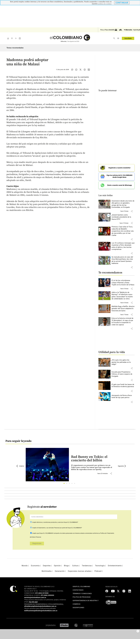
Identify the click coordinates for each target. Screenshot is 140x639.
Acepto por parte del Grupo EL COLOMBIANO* (57, 527)
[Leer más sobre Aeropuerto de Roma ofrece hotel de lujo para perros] (123, 396)
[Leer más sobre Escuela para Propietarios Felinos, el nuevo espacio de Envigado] (123, 373)
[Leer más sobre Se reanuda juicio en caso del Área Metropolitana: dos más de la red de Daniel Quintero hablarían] (123, 259)
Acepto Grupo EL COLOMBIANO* (55, 521)
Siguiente (122, 465)
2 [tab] (67, 483)
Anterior (20, 465)
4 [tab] (72, 483)
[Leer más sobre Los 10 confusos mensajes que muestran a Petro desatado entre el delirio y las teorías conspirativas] (123, 245)
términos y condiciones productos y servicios (50, 521)
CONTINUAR (122, 2)
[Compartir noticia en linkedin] (89, 70)
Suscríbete (128, 38)
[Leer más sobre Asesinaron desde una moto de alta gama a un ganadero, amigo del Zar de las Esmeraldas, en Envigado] (123, 203)
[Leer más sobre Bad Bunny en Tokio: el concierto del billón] (92, 467)
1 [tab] (64, 483)
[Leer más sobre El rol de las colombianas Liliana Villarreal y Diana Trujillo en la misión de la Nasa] (123, 282)
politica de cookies (105, 4)
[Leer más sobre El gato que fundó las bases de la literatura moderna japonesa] (123, 385)
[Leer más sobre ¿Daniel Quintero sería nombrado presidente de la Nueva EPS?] (123, 216)
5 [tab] (75, 483)
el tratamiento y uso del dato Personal (48, 527)
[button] (132, 210)
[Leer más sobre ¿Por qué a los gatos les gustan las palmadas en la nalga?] (123, 361)
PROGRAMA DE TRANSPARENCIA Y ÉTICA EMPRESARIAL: (44, 603)
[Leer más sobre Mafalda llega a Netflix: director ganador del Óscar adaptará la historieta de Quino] (123, 308)
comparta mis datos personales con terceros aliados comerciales (73, 532)
